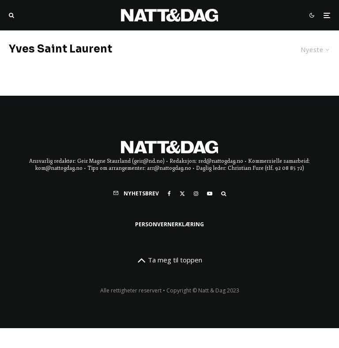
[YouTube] (210, 194)
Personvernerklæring (169, 224)
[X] (182, 194)
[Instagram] (196, 194)
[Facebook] (169, 194)
